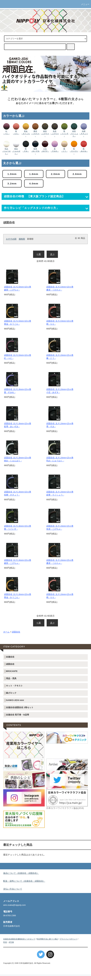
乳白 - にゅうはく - (6, 151)
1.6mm (36, 174)
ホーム (6, 633)
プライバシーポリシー (68, 941)
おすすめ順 (11, 240)
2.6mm (13, 184)
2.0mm (59, 174)
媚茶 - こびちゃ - (45, 133)
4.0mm (59, 184)
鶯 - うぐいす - (64, 133)
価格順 (22, 240)
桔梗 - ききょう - (83, 133)
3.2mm (36, 184)
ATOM (11, 944)
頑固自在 (16, 633)
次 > (52, 255)
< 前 (39, 255)
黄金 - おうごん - (26, 133)
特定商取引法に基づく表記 (47, 941)
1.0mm (13, 174)
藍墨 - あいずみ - (35, 151)
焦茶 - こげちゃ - (55, 133)
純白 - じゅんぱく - (16, 151)
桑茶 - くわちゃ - (35, 133)
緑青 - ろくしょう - (74, 133)
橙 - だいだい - (74, 151)
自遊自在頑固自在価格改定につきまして (19, 941)
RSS (5, 944)
